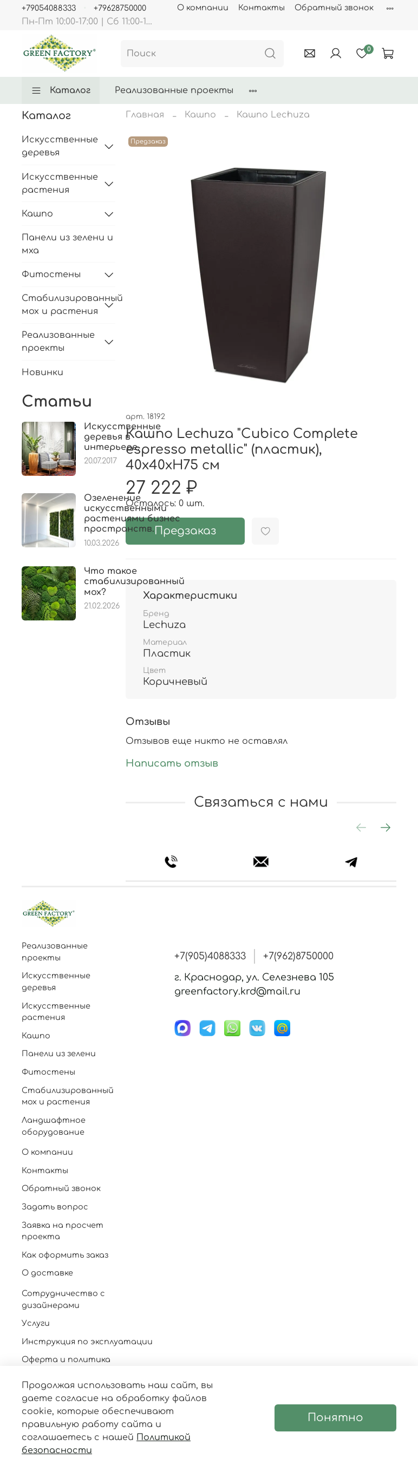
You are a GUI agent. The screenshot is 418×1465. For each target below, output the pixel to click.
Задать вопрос (55, 1206)
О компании (202, 7)
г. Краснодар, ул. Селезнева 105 (254, 977)
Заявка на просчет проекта (62, 1231)
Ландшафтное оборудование (54, 1126)
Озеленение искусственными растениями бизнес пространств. (132, 513)
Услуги (36, 1323)
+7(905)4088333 (210, 956)
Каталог (60, 90)
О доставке (47, 1272)
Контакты (261, 7)
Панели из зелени (59, 1053)
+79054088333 (49, 8)
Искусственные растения (60, 183)
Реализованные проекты (174, 90)
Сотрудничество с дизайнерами (63, 1299)
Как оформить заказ (65, 1255)
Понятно (335, 1417)
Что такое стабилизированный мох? (134, 581)
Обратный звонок (334, 7)
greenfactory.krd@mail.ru (237, 991)
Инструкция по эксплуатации (87, 1341)
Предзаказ (185, 531)
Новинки (42, 372)
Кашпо (200, 115)
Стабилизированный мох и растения (60, 304)
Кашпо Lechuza (273, 115)
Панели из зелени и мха (67, 244)
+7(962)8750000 (298, 956)
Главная (145, 115)
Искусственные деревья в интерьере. (122, 437)
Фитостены (51, 274)
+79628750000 (120, 8)
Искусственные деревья (60, 146)
